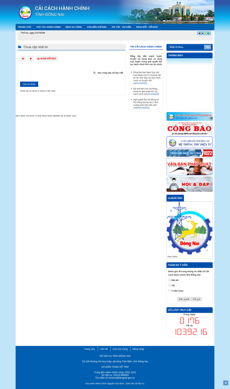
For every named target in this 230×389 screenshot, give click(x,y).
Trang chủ (24, 27)
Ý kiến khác (177, 291)
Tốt (173, 285)
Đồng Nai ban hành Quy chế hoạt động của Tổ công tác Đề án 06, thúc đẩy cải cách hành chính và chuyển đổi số (147, 77)
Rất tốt (175, 280)
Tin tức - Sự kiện (121, 27)
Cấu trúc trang (120, 349)
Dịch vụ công (74, 27)
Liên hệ (104, 349)
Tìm (207, 47)
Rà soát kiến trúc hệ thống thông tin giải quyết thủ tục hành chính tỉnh (146, 91)
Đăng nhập (138, 349)
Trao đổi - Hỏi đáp (147, 27)
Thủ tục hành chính (48, 27)
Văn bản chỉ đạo (97, 27)
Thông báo (175, 55)
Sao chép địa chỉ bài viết (108, 73)
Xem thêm (172, 256)
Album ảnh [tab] (175, 198)
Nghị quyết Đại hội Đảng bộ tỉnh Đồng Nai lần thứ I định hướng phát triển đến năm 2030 (146, 103)
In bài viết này (46, 58)
